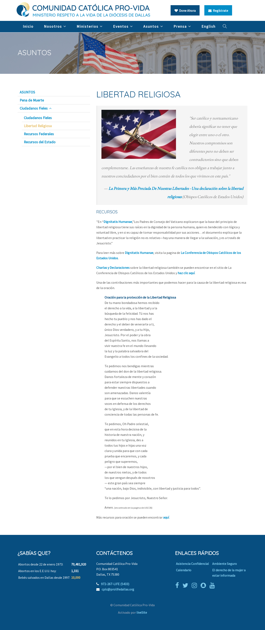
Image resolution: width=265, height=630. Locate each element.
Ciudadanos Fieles (34, 108)
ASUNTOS (27, 92)
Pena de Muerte (32, 100)
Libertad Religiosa (38, 126)
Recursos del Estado (39, 142)
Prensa (180, 26)
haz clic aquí (186, 273)
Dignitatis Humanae (118, 222)
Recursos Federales (39, 134)
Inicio (28, 26)
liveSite (141, 612)
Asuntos (151, 26)
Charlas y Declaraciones (113, 267)
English (208, 26)
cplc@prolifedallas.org (118, 589)
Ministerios (87, 26)
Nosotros (53, 26)
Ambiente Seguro (224, 564)
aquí (166, 517)
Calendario (183, 570)
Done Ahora (185, 10)
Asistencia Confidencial (192, 564)
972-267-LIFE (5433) (115, 584)
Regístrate (218, 10)
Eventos (121, 26)
